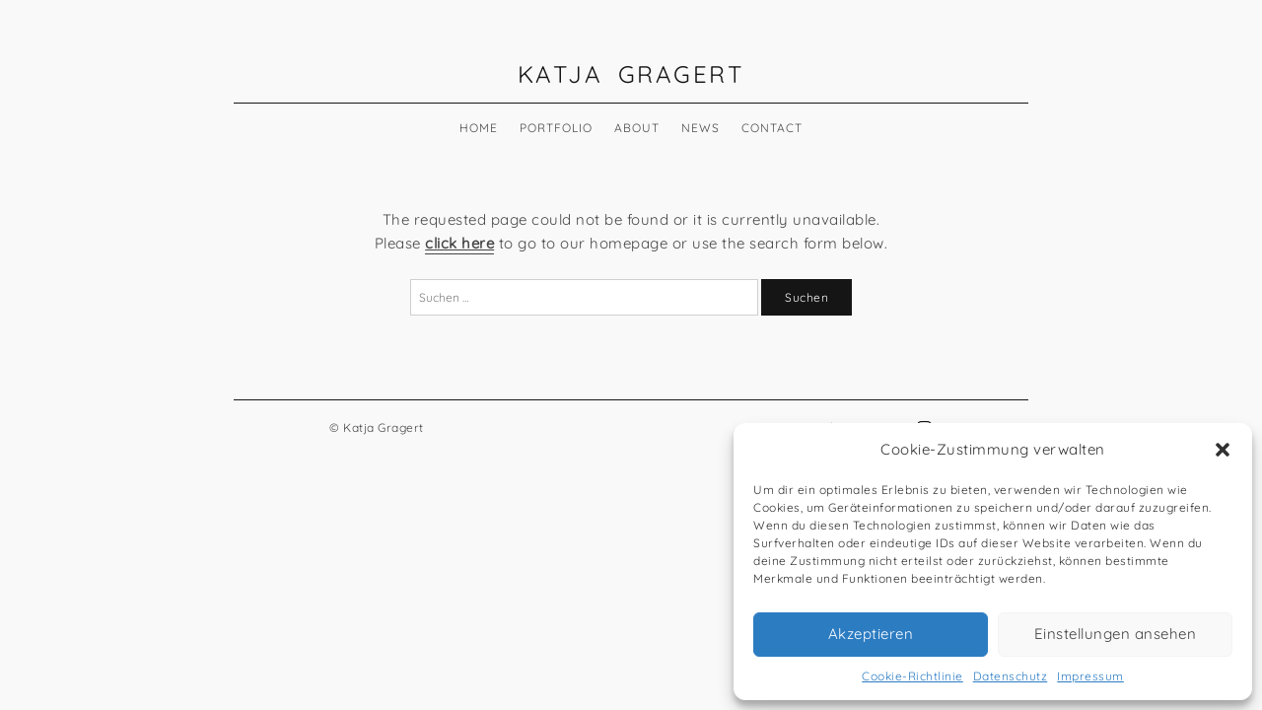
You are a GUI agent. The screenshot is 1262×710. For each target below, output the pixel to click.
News (700, 127)
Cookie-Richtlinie (912, 676)
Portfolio (556, 127)
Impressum (1090, 676)
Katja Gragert (631, 74)
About (637, 127)
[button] (1222, 450)
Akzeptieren (871, 633)
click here (459, 243)
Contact (772, 127)
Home (478, 127)
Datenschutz (1010, 676)
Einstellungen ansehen (1115, 633)
